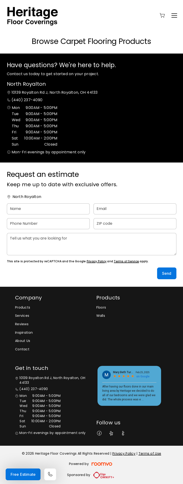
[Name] (48, 208)
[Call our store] (50, 474)
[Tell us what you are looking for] (91, 244)
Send (166, 273)
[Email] (135, 208)
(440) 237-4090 (27, 100)
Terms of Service (126, 261)
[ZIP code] (135, 223)
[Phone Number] (48, 223)
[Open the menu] (174, 15)
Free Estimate (23, 474)
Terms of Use (149, 453)
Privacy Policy (96, 261)
